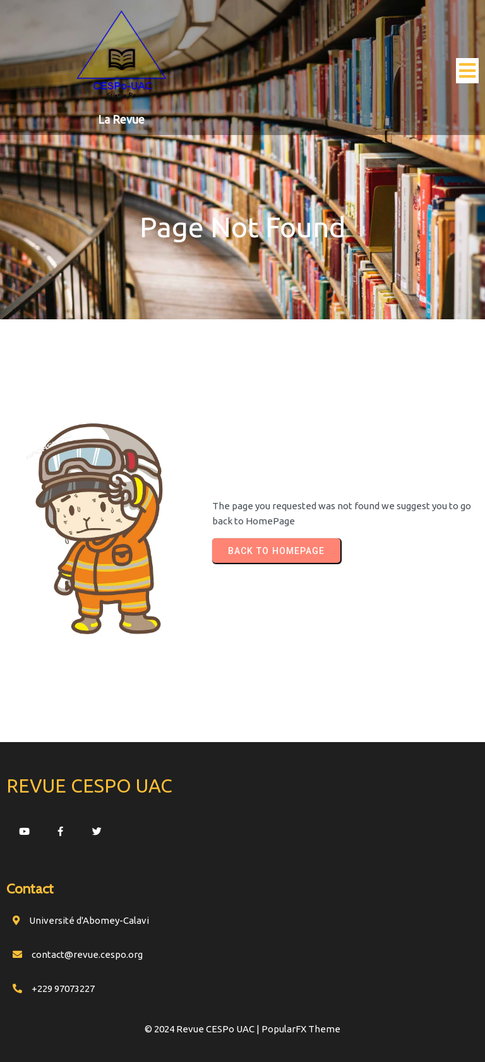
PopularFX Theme (300, 1029)
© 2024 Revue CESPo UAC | (203, 1029)
